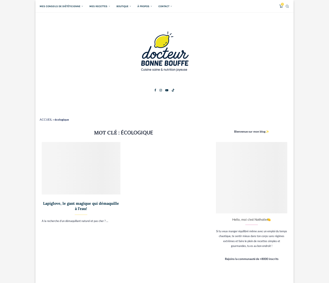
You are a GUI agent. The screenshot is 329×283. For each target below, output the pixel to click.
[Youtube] (166, 90)
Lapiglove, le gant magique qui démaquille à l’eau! (81, 206)
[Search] (287, 6)
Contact (163, 6)
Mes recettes (98, 6)
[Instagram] (160, 90)
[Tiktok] (173, 90)
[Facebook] (155, 90)
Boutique (122, 6)
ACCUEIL (46, 119)
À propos (143, 6)
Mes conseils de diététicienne (60, 6)
